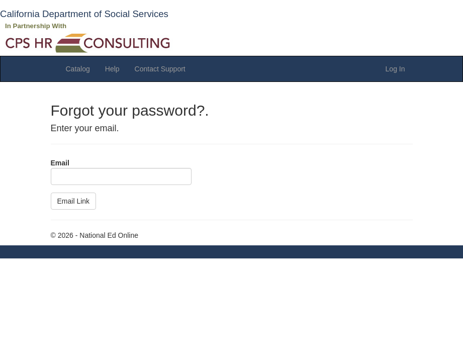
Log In (395, 69)
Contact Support (160, 69)
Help (112, 69)
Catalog (78, 69)
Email (60, 163)
